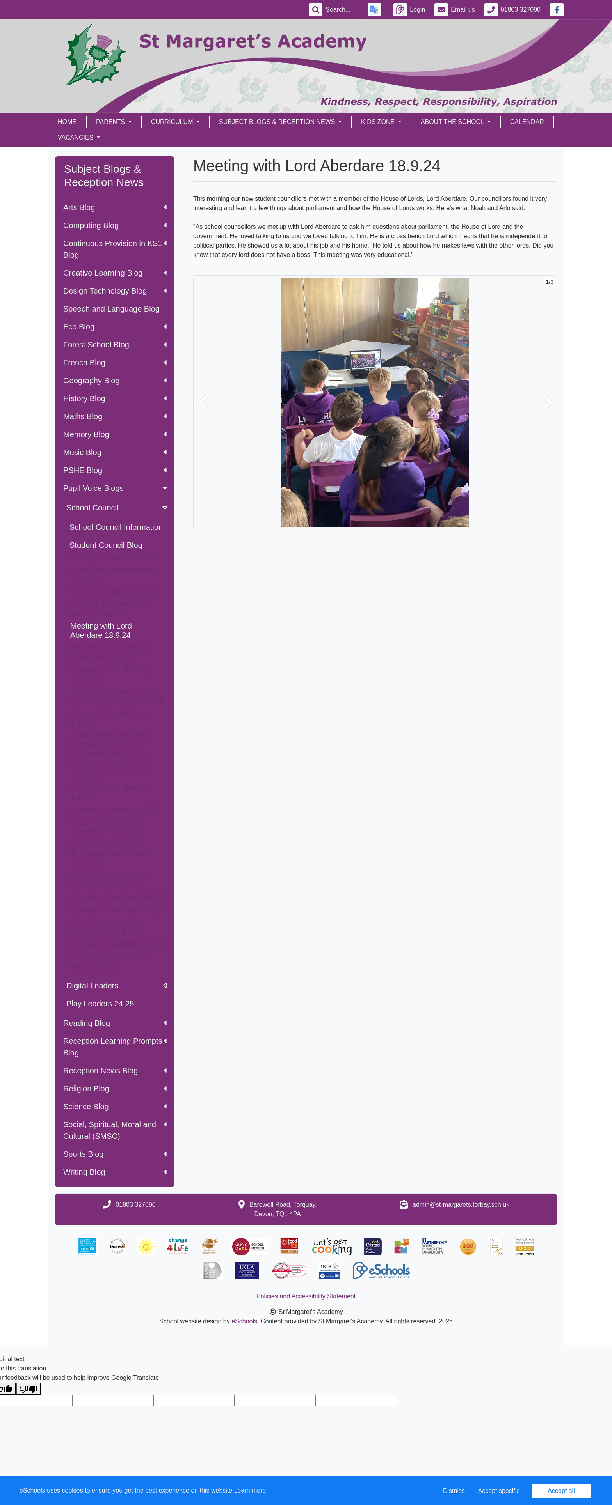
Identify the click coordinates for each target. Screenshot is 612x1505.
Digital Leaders (116, 985)
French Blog (115, 362)
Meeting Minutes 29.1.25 (113, 557)
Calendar (527, 122)
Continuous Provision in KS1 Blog (115, 249)
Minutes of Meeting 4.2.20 (115, 810)
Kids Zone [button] (379, 122)
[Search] (341, 9)
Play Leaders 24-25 (100, 1003)
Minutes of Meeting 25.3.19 (117, 944)
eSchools (244, 1321)
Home (67, 122)
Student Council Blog (105, 545)
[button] (203, 402)
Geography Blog (115, 380)
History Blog (115, 398)
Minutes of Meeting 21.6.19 (117, 897)
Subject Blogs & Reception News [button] (278, 122)
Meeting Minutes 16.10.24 (115, 591)
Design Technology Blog (115, 291)
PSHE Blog (115, 470)
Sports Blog (115, 1154)
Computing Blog (115, 225)
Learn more (250, 1490)
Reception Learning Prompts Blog (115, 1047)
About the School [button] (453, 122)
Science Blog (115, 1106)
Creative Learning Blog (115, 273)
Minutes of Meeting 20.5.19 (117, 909)
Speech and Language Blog (111, 309)
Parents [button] (111, 122)
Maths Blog (115, 416)
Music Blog (115, 452)
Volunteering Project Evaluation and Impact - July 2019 (111, 853)
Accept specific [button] (499, 1490)
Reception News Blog (115, 1070)
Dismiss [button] (454, 1490)
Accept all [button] (561, 1490)
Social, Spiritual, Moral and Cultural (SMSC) (115, 1130)
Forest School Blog (115, 344)
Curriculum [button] (173, 122)
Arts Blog (115, 207)
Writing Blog (115, 1172)
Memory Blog (115, 434)
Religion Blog (115, 1088)
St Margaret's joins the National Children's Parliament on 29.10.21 (110, 744)
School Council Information (116, 527)
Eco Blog (115, 326)
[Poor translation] (28, 1389)
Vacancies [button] (76, 137)
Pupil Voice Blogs (116, 488)
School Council (117, 507)
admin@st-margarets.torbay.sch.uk (461, 1204)
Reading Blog (115, 1023)
